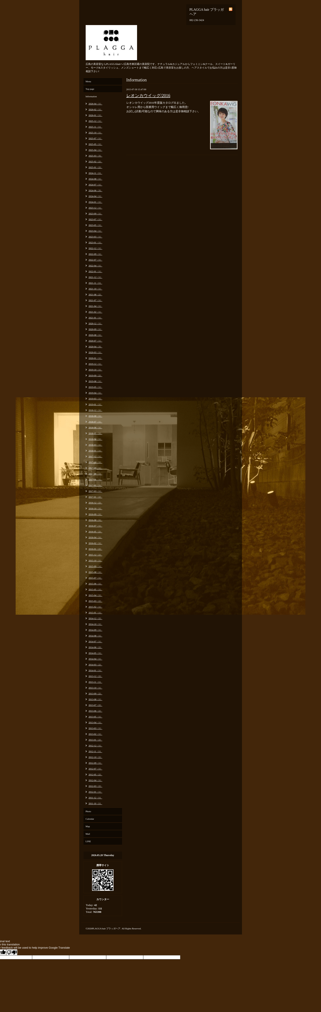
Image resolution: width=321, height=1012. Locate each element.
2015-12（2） (95, 554)
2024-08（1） (95, 179)
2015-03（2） (95, 601)
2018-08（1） (95, 416)
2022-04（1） (95, 265)
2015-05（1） (95, 589)
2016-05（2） (95, 531)
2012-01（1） (95, 792)
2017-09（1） (95, 468)
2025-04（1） (95, 150)
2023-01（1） (95, 242)
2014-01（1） (95, 670)
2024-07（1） (95, 184)
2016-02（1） (95, 543)
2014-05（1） (95, 653)
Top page (90, 89)
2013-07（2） (95, 705)
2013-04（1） (95, 722)
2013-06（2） (95, 711)
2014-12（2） (95, 618)
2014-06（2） (95, 647)
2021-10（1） (95, 288)
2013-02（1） (95, 734)
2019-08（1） (95, 381)
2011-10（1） (95, 803)
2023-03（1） (95, 236)
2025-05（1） (95, 144)
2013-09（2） (95, 693)
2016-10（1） (95, 508)
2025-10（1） (95, 132)
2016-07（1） (95, 526)
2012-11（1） (95, 751)
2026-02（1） (95, 109)
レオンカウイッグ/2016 (148, 95)
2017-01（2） (95, 497)
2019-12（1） (95, 364)
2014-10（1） (95, 624)
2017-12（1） (95, 456)
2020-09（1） (95, 329)
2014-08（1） (95, 635)
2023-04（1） (95, 231)
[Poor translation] (11, 952)
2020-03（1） (95, 352)
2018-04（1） (95, 439)
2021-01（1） (95, 317)
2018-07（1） (95, 421)
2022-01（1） (95, 271)
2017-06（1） (95, 479)
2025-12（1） (95, 121)
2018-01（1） (95, 450)
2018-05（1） (95, 433)
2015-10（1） (95, 560)
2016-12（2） (95, 502)
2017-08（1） (95, 473)
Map (88, 826)
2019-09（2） (95, 375)
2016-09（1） (95, 514)
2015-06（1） (95, 583)
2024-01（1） (95, 202)
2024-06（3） (95, 190)
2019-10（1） (95, 369)
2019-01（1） (95, 404)
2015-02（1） (95, 606)
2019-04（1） (95, 393)
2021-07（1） (95, 300)
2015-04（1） (95, 595)
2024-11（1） (95, 173)
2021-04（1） (95, 306)
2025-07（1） (95, 138)
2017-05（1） (95, 485)
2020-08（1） (95, 335)
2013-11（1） (95, 682)
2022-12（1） (95, 248)
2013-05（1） (95, 716)
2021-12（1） (95, 277)
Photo (88, 811)
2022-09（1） (95, 254)
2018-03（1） (95, 445)
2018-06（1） (95, 427)
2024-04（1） (95, 196)
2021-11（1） (95, 283)
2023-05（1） (95, 225)
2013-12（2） (95, 676)
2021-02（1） (95, 312)
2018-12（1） (95, 410)
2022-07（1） (95, 260)
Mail (88, 834)
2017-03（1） (95, 491)
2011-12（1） (95, 797)
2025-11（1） (95, 127)
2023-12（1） (95, 207)
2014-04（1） (95, 659)
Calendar (90, 819)
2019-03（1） (95, 398)
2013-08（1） (95, 699)
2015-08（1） (95, 572)
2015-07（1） (95, 578)
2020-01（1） (95, 358)
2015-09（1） (95, 566)
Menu (88, 81)
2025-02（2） (95, 161)
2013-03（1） (95, 728)
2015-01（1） (95, 612)
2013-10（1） (95, 687)
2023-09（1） (95, 213)
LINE (88, 841)
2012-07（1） (95, 768)
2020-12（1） (95, 323)
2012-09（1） (95, 763)
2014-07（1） (95, 641)
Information (91, 96)
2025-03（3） (95, 155)
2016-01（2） (95, 549)
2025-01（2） (95, 167)
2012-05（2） (95, 774)
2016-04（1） (95, 537)
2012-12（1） (95, 745)
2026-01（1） (95, 115)
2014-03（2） (95, 664)
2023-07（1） (95, 219)
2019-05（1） (95, 387)
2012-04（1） (95, 780)
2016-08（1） (95, 520)
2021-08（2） (95, 294)
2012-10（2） (95, 757)
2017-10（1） (95, 462)
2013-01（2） (95, 739)
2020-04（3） (95, 346)
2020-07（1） (95, 340)
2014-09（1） (95, 630)
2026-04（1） (95, 103)
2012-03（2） (95, 786)
